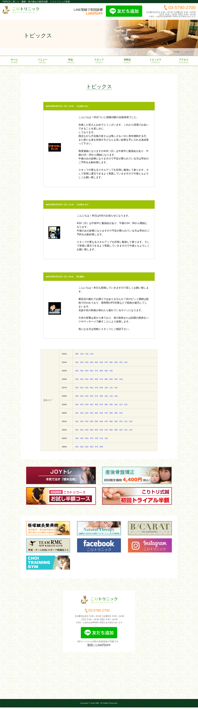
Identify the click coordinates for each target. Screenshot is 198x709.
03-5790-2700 (182, 7)
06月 (101, 362)
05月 (96, 362)
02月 (82, 362)
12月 (91, 354)
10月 (82, 354)
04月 (91, 362)
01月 (77, 362)
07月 (106, 362)
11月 (87, 354)
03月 (87, 362)
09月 (116, 362)
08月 (77, 354)
